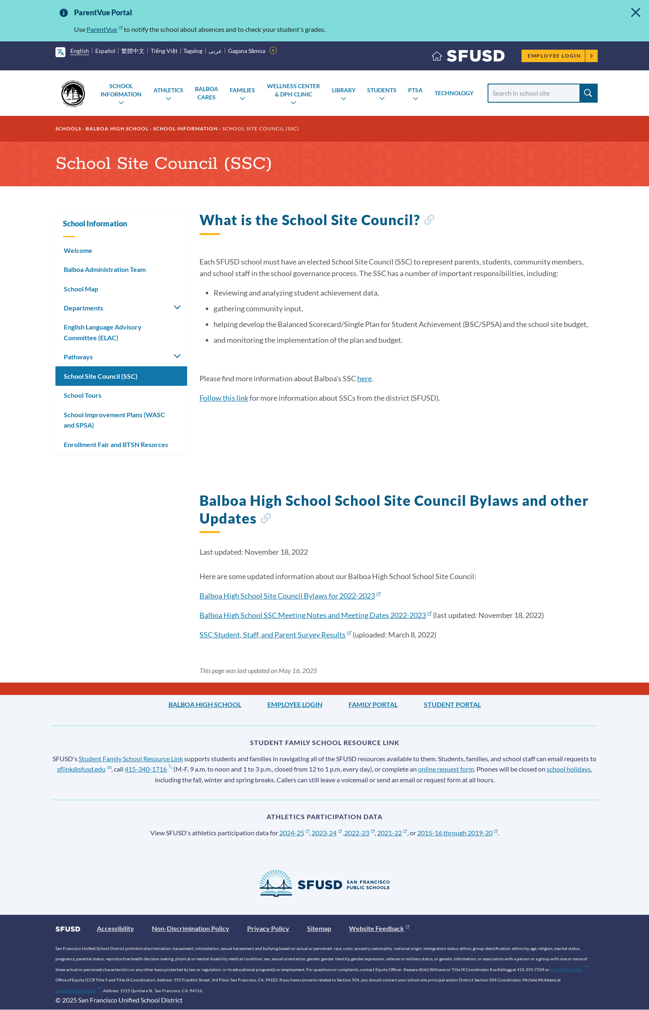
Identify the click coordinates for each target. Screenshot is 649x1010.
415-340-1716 (148, 769)
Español (105, 50)
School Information (121, 90)
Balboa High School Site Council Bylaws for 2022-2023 (290, 595)
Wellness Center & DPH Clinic (293, 90)
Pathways (78, 357)
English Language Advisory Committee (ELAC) (103, 332)
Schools (68, 128)
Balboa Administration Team (105, 269)
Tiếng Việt (164, 50)
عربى (215, 50)
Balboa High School (117, 128)
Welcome (78, 250)
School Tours (82, 395)
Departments (83, 308)
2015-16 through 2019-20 (457, 833)
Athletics (168, 90)
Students (382, 90)
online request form (446, 769)
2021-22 (392, 833)
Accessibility (115, 928)
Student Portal (452, 704)
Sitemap (319, 928)
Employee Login (561, 56)
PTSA (415, 90)
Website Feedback (379, 928)
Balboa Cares (206, 93)
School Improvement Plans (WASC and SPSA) (114, 420)
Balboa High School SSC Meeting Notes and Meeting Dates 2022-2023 (316, 615)
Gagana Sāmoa (247, 50)
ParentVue (105, 29)
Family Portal (373, 704)
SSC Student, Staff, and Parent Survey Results (275, 634)
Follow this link (224, 397)
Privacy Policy (268, 928)
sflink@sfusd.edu (84, 769)
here (364, 378)
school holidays (569, 769)
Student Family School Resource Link (131, 758)
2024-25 (294, 833)
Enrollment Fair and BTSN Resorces (116, 444)
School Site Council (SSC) (100, 376)
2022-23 (359, 833)
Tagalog (192, 50)
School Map (81, 289)
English (79, 50)
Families (242, 90)
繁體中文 (132, 50)
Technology (454, 92)
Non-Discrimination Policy (190, 928)
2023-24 (327, 833)
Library (344, 90)
